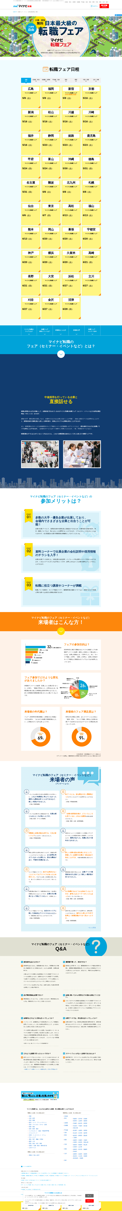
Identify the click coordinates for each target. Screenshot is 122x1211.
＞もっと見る (92, 927)
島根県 (80, 1144)
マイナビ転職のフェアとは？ (29, 330)
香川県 (80, 1149)
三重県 (75, 1137)
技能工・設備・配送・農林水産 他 (38, 1145)
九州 (104, 2)
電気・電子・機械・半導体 (36, 1139)
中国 (97, 2)
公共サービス (32, 1147)
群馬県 (85, 1123)
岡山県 (85, 1144)
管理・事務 (32, 1120)
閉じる (89, 1195)
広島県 (75, 1146)
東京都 (85, 1125)
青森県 (75, 1118)
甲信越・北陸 (56, 80)
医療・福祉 (32, 1126)
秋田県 (75, 1120)
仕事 (47, 1175)
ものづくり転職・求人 (41, 1184)
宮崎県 (85, 1156)
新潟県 (75, 1130)
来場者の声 (76, 330)
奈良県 (80, 1142)
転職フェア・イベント (70, 1175)
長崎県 (85, 1154)
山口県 (80, 1146)
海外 (107, 2)
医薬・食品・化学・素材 (35, 1143)
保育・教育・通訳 (33, 1128)
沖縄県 (81, 1158)
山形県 (80, 1120)
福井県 (85, 1133)
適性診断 (61, 1173)
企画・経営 (32, 1118)
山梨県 (80, 1130)
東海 (90, 2)
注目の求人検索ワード (46, 1180)
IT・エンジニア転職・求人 (28, 1184)
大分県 (80, 1156)
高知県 (75, 1151)
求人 (27, 1180)
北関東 (74, 2)
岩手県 (80, 1118)
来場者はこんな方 (60, 330)
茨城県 (75, 1123)
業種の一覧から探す (34, 1155)
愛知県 (85, 1135)
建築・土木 (32, 1141)
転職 (23, 1180)
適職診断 (42, 1175)
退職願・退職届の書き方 (27, 1175)
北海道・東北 (36, 80)
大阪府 (85, 1140)
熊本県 (75, 1156)
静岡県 (80, 1135)
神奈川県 (75, 1128)
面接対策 (52, 1175)
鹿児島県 (75, 1158)
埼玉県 (75, 1125)
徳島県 (75, 1149)
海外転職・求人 (62, 1184)
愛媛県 (85, 1149)
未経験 (23, 1189)
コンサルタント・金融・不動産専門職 (39, 1131)
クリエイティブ (33, 1133)
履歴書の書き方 (25, 1173)
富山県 (75, 1133)
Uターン (67, 1173)
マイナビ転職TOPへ (27, 1166)
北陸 (87, 2)
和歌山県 (86, 1142)
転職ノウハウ (59, 1175)
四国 (100, 2)
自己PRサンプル (46, 1173)
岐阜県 (75, 1135)
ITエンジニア (32, 1137)
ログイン (95, 6)
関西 (93, 2)
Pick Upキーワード (34, 1180)
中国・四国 (86, 80)
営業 (30, 1116)
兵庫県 (75, 1142)
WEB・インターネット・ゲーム (37, 1135)
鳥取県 (75, 1144)
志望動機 (54, 1173)
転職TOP (15, 11)
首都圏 (78, 2)
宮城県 (85, 1118)
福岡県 (75, 1154)
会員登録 (104, 6)
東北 (70, 2)
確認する (89, 1201)
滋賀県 (75, 1140)
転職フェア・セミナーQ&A (92, 330)
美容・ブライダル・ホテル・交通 (38, 1124)
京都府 (80, 1140)
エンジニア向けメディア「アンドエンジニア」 (87, 1175)
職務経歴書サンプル (35, 1173)
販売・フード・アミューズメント (38, 1122)
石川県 (80, 1133)
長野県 (85, 1130)
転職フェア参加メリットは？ (44, 330)
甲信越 (82, 2)
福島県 (85, 1120)
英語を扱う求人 (37, 1189)
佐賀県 (80, 1154)
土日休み (29, 1189)
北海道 (66, 2)
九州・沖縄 (96, 80)
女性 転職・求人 (53, 1184)
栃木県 (80, 1123)
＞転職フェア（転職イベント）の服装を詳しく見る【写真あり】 (41, 1069)
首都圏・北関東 (46, 80)
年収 (36, 1175)
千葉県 (80, 1125)
